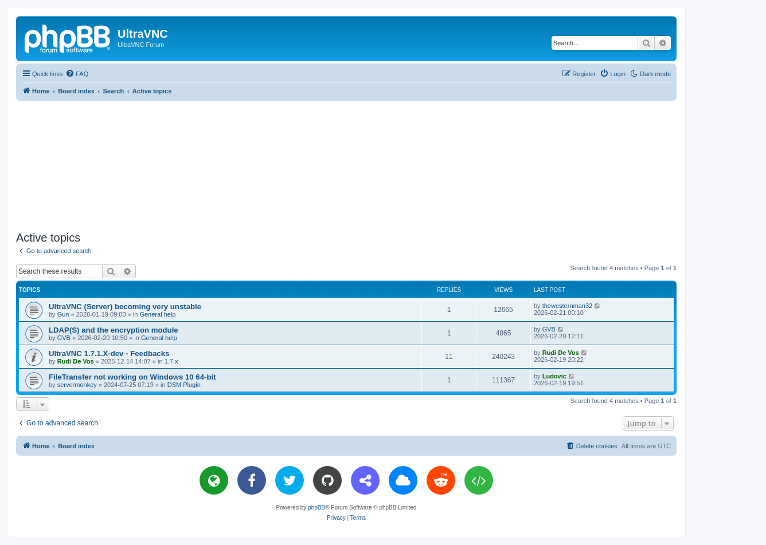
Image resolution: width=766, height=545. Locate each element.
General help (157, 314)
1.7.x (171, 361)
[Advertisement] (346, 163)
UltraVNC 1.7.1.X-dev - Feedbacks (109, 353)
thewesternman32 (567, 305)
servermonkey (77, 384)
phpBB (316, 507)
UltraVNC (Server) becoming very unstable (125, 306)
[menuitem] (76, 74)
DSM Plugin (184, 384)
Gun (63, 314)
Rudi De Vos (75, 361)
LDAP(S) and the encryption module (113, 330)
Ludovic (554, 376)
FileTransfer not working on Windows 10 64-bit (132, 377)
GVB (64, 337)
